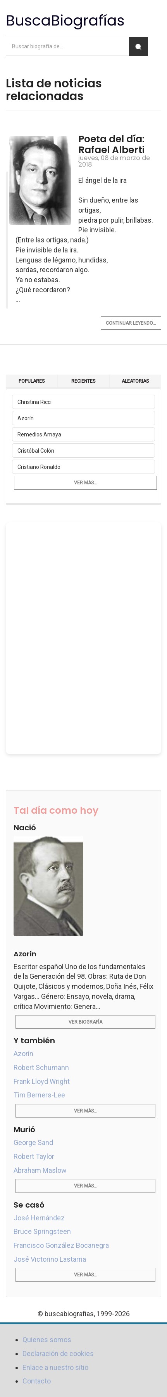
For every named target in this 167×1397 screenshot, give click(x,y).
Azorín (25, 418)
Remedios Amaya (39, 434)
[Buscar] (138, 46)
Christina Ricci (34, 402)
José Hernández (39, 1218)
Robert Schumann (41, 1067)
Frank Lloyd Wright (42, 1081)
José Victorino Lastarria (50, 1259)
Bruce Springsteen (42, 1231)
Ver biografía (85, 1022)
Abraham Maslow (40, 1170)
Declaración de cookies (58, 1353)
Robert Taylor (34, 1156)
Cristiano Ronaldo (38, 467)
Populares (32, 381)
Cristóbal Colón (35, 451)
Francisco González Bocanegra (61, 1245)
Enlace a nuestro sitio (55, 1367)
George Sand (33, 1142)
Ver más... (85, 483)
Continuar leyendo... (131, 323)
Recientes (83, 381)
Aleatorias (135, 381)
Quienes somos (46, 1340)
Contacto (36, 1381)
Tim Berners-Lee (39, 1095)
